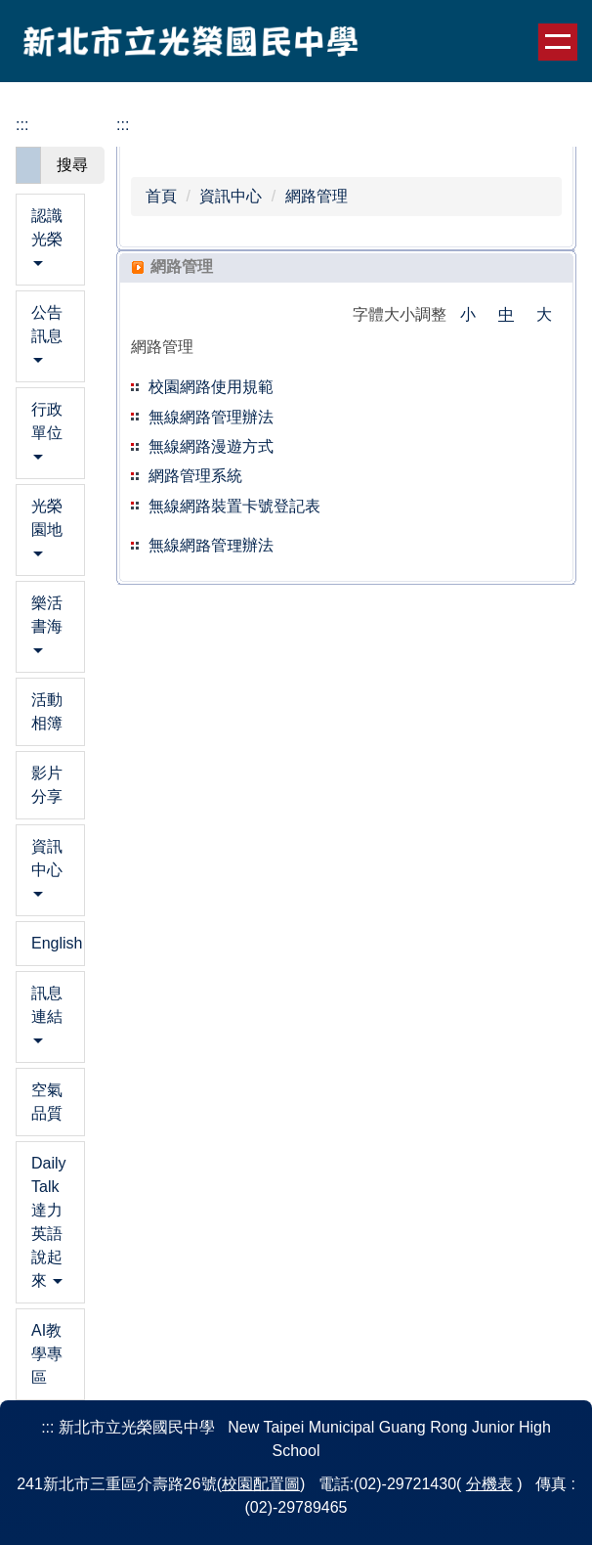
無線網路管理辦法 (211, 545)
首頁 (161, 196)
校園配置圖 (261, 1484)
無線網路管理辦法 (211, 417)
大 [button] (544, 314)
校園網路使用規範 (211, 386)
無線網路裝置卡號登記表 (234, 506)
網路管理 (316, 196)
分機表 (489, 1484)
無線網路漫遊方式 (211, 446)
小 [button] (468, 314)
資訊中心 (230, 196)
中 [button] (506, 314)
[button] (50, 240)
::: (22, 124)
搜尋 (72, 164)
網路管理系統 (195, 475)
